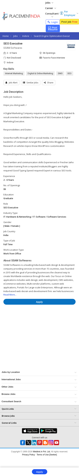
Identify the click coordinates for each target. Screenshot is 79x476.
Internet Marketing (14, 73)
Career (50, 8)
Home (6, 36)
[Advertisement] (32, 317)
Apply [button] (39, 301)
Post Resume (53, 28)
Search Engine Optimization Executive (53, 36)
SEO (69, 73)
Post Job (69, 21)
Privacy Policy (28, 454)
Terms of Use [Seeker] (47, 454)
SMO (60, 73)
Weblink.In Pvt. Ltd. (42, 451)
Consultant (52, 14)
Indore (25, 36)
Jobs (49, 2)
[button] (48, 82)
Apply (39, 471)
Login (53, 22)
